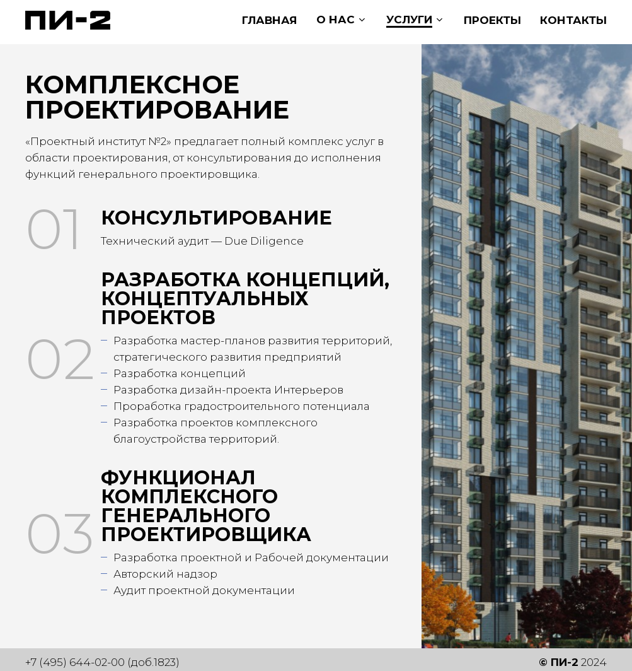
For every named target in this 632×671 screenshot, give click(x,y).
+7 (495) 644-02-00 (75, 662)
